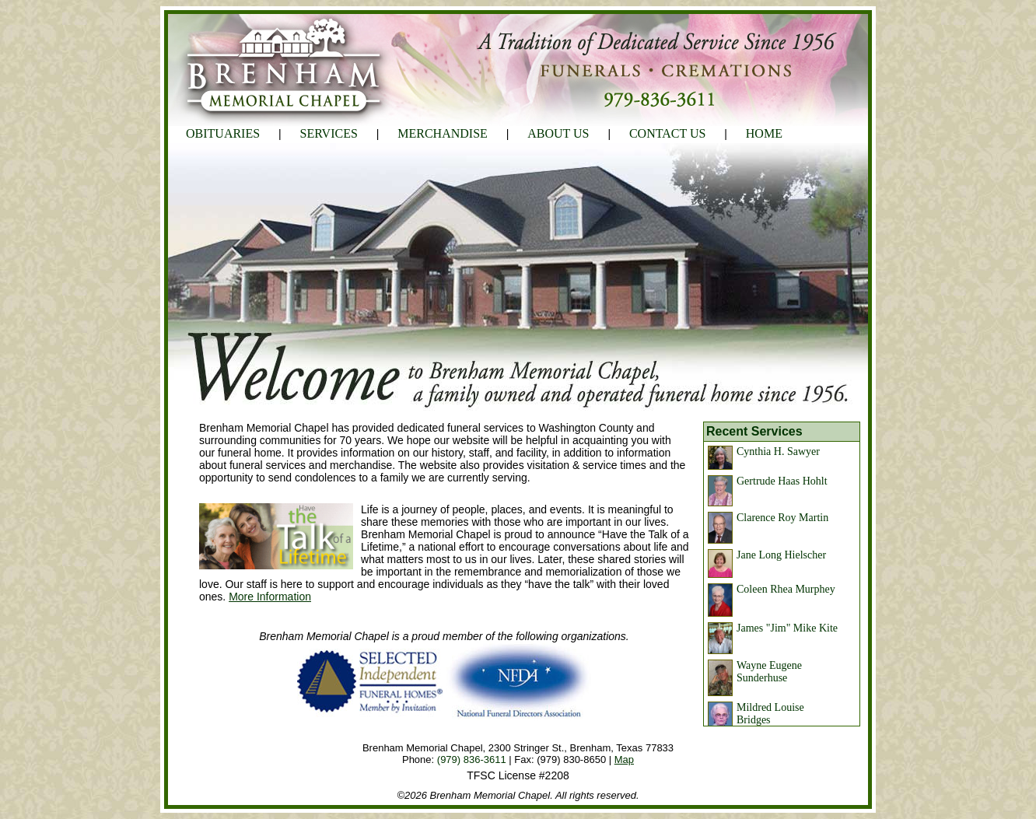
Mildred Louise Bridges (770, 714)
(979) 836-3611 (471, 759)
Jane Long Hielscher (781, 555)
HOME (764, 133)
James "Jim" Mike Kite (787, 628)
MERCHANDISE (442, 133)
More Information (270, 596)
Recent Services (754, 431)
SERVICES (329, 133)
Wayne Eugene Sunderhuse (769, 672)
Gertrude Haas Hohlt (782, 481)
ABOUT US (558, 133)
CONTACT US (667, 133)
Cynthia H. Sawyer (778, 451)
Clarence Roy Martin (782, 517)
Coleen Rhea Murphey (786, 589)
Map (624, 759)
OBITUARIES (223, 133)
